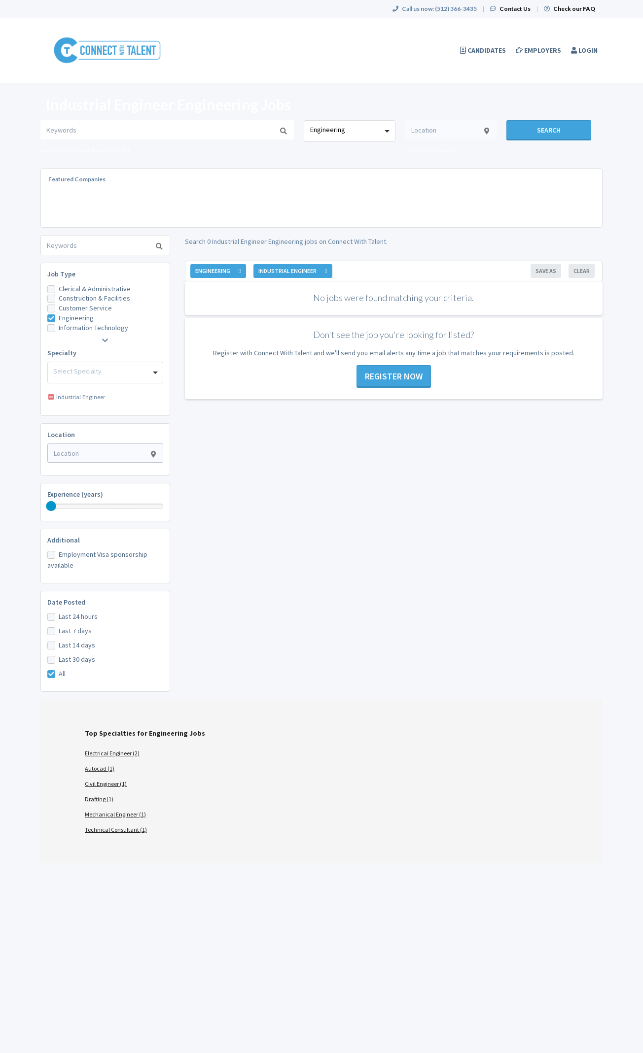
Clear (581, 270)
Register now (394, 376)
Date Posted (66, 602)
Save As (546, 270)
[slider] (51, 506)
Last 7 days (75, 630)
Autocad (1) (99, 768)
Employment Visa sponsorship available (97, 560)
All (62, 673)
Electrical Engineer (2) (112, 753)
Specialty (61, 352)
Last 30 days (77, 659)
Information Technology (93, 327)
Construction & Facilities (94, 298)
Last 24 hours (78, 616)
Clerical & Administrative (95, 288)
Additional (63, 540)
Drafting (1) (99, 799)
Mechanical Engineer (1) (115, 814)
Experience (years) (75, 494)
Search (549, 130)
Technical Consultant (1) (116, 829)
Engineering (76, 317)
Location (61, 434)
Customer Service (85, 308)
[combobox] (349, 131)
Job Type (61, 274)
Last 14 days (77, 645)
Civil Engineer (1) (106, 783)
